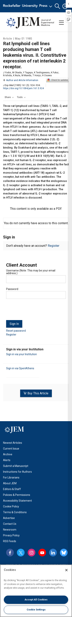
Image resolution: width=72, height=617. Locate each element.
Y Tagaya (28, 72)
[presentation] (35, 311)
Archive (7, 454)
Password (12, 289)
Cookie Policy (11, 506)
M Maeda (26, 75)
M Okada (17, 72)
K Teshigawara (42, 72)
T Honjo (37, 75)
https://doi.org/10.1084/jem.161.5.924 (23, 88)
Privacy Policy (11, 535)
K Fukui (54, 72)
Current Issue (11, 448)
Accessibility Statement (17, 500)
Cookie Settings (36, 609)
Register (53, 246)
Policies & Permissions (16, 494)
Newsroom (9, 529)
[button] (57, 6)
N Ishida (7, 75)
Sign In (14, 324)
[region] (36, 591)
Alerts (6, 460)
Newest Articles (12, 442)
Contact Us (9, 523)
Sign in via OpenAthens (20, 368)
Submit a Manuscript (15, 465)
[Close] (66, 570)
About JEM (10, 483)
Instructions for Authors (17, 471)
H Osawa (47, 75)
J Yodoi (7, 72)
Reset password (16, 330)
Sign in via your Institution (21, 354)
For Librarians (11, 477)
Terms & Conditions (15, 512)
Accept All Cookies (36, 599)
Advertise (9, 518)
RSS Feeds (9, 541)
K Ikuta (16, 75)
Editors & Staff (12, 489)
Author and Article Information (20, 80)
